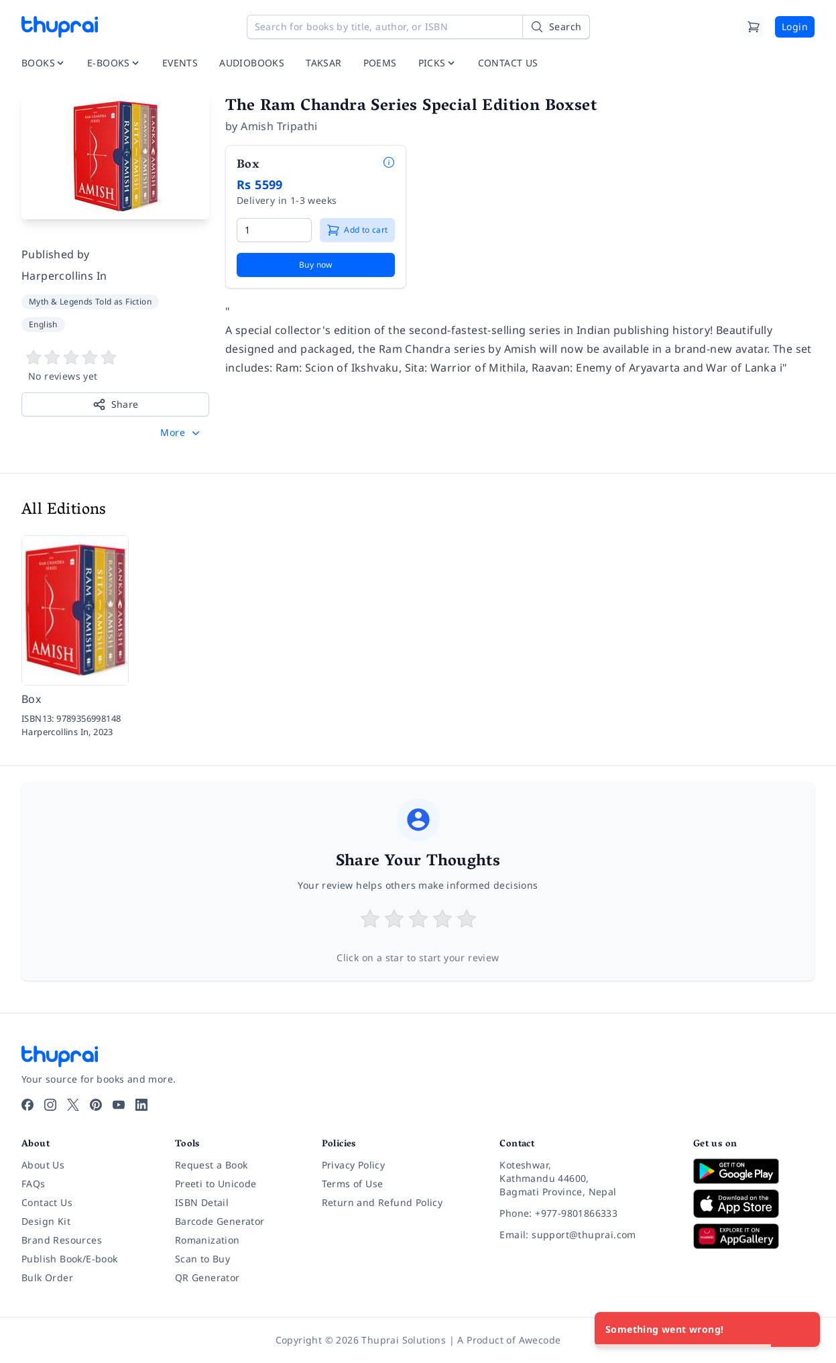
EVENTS (180, 62)
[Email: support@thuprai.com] (585, 1235)
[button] (181, 432)
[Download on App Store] (754, 1203)
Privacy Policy (353, 1164)
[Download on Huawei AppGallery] (754, 1236)
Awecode (540, 1339)
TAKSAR (323, 62)
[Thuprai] (59, 27)
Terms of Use (352, 1183)
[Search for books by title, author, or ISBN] (418, 27)
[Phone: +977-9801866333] (585, 1213)
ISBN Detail (202, 1202)
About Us (42, 1164)
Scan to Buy (202, 1258)
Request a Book (211, 1164)
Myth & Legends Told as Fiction (90, 301)
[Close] (802, 1329)
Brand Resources (61, 1240)
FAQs (33, 1183)
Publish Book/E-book (69, 1258)
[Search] (555, 27)
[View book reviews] (115, 366)
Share (116, 404)
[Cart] (753, 27)
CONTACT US (508, 62)
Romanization (207, 1240)
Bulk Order (47, 1277)
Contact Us (46, 1202)
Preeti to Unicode (216, 1183)
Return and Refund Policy (382, 1202)
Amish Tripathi (279, 126)
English (43, 324)
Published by (55, 254)
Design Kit (45, 1221)
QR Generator (207, 1277)
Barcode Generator (220, 1221)
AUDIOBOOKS (251, 62)
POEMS (380, 62)
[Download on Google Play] (754, 1171)
